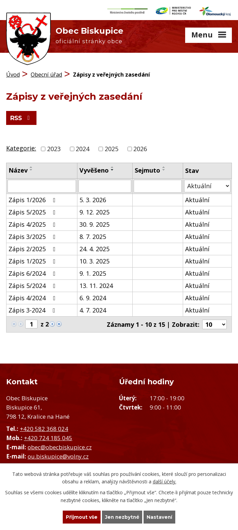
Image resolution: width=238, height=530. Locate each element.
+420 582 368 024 (44, 428)
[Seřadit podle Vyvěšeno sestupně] (112, 168)
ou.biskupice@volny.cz (58, 455)
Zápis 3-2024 (33, 309)
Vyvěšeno (94, 169)
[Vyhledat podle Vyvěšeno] (104, 185)
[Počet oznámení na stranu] (214, 323)
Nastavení (161, 517)
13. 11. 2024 (96, 284)
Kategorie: (21, 147)
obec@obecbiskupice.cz (60, 446)
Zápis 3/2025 (33, 235)
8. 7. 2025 (92, 235)
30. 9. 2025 (94, 223)
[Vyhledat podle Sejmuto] (157, 185)
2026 (140, 148)
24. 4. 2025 (94, 248)
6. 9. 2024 (92, 297)
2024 (82, 148)
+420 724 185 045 (48, 437)
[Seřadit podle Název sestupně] (31, 168)
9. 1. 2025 (92, 272)
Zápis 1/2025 (33, 260)
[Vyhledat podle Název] (42, 185)
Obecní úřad (46, 73)
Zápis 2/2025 (33, 248)
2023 (54, 148)
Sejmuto (147, 169)
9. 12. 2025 (94, 211)
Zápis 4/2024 (33, 297)
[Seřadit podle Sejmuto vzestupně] (164, 166)
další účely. (164, 481)
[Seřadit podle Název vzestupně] (31, 166)
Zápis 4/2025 (33, 223)
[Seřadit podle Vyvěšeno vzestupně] (112, 166)
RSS (22, 117)
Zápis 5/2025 (33, 211)
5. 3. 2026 (92, 199)
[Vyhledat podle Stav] (207, 185)
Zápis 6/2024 (33, 272)
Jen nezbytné (122, 517)
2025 (111, 148)
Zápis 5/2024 (33, 284)
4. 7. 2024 (92, 309)
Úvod (13, 73)
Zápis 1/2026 (33, 199)
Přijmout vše (81, 517)
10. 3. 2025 (94, 260)
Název (18, 169)
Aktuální (197, 199)
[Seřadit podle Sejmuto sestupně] (164, 168)
